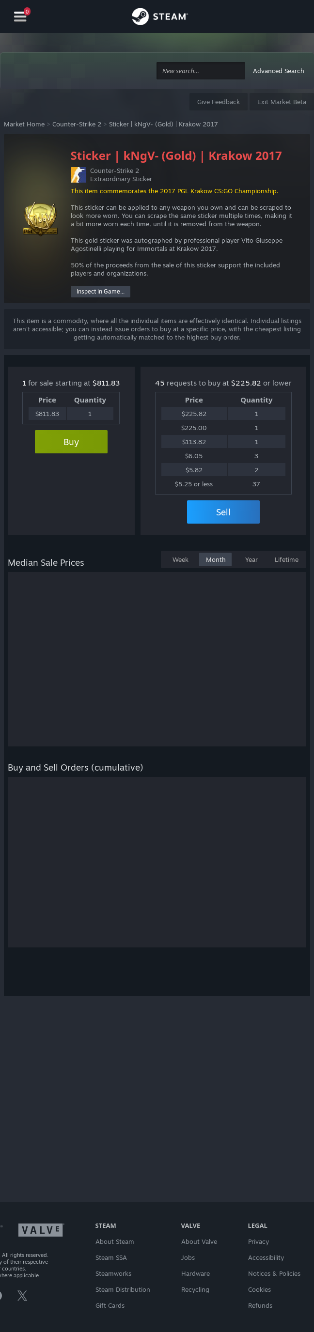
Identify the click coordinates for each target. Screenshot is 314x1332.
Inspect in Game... (101, 291)
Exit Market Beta (281, 102)
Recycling (195, 1289)
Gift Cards (110, 1305)
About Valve (199, 1241)
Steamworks (113, 1273)
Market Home (24, 124)
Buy (71, 441)
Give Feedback (218, 102)
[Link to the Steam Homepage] (160, 18)
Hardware (195, 1273)
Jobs (188, 1257)
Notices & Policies (274, 1273)
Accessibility (266, 1257)
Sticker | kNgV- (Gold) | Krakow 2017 (163, 124)
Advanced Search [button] (278, 71)
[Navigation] (20, 16)
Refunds (260, 1305)
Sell (223, 512)
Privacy (258, 1241)
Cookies (259, 1289)
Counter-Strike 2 (76, 124)
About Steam (114, 1241)
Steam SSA (111, 1257)
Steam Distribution (122, 1289)
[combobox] (200, 71)
